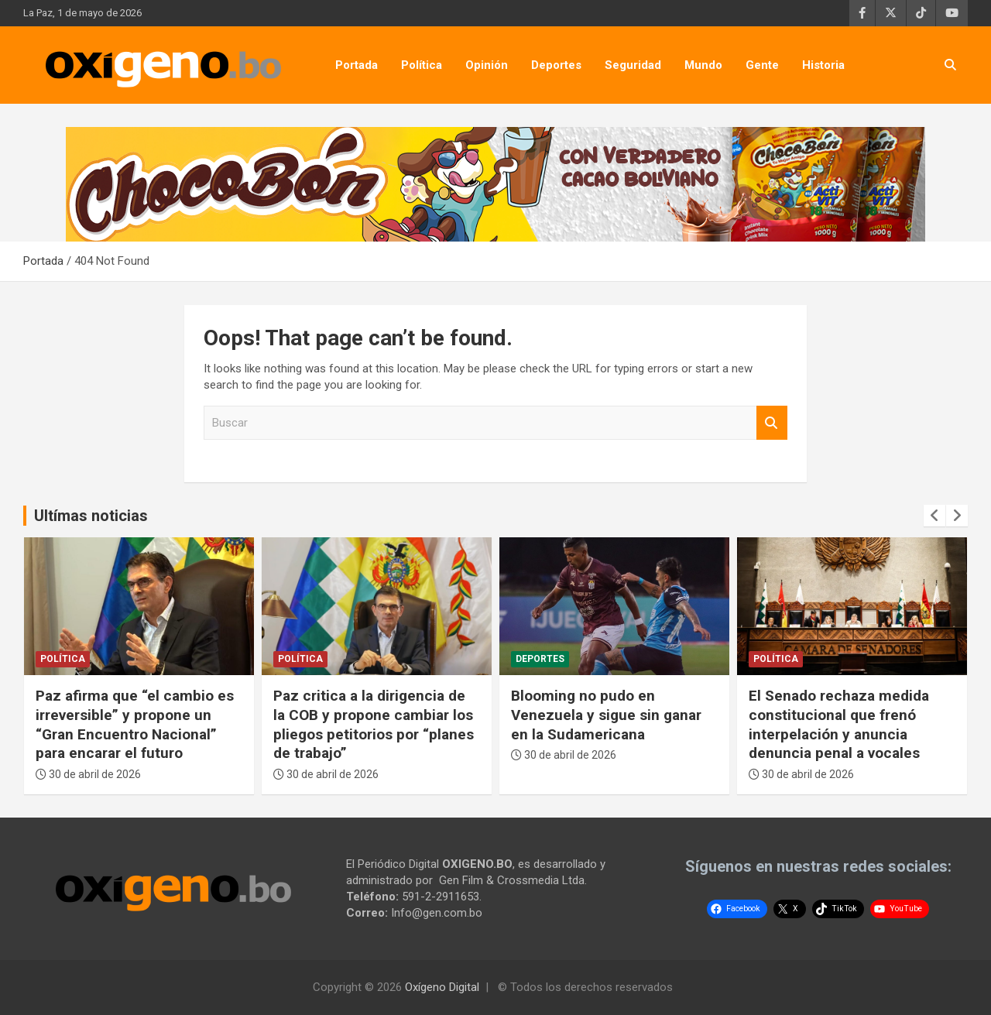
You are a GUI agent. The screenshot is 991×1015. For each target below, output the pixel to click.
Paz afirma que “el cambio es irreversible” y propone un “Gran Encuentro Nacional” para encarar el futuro (135, 724)
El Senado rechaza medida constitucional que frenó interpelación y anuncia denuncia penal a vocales (839, 724)
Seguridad (633, 65)
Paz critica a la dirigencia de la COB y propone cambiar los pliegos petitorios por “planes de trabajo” (373, 724)
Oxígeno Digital (442, 987)
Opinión (486, 65)
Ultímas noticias (91, 515)
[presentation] (934, 515)
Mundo (703, 65)
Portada (356, 65)
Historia (823, 65)
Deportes (556, 65)
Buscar (771, 423)
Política (421, 65)
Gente (762, 65)
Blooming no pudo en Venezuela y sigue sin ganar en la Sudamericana (606, 714)
